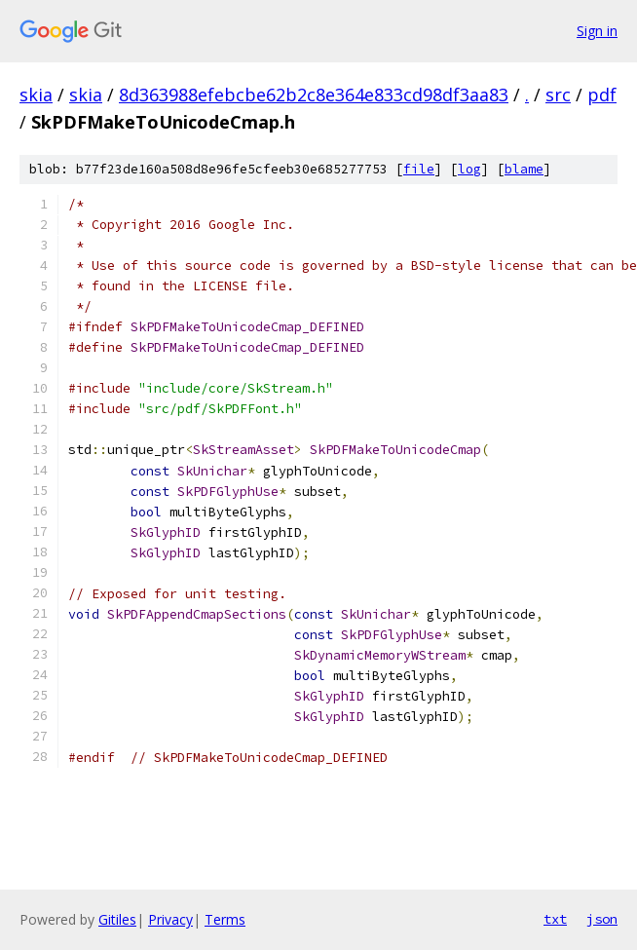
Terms (225, 919)
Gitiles (117, 919)
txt (555, 919)
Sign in (597, 30)
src (558, 94)
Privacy (170, 919)
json (602, 919)
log (469, 169)
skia (36, 94)
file (418, 169)
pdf (602, 94)
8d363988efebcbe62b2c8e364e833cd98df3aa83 (313, 94)
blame (524, 169)
